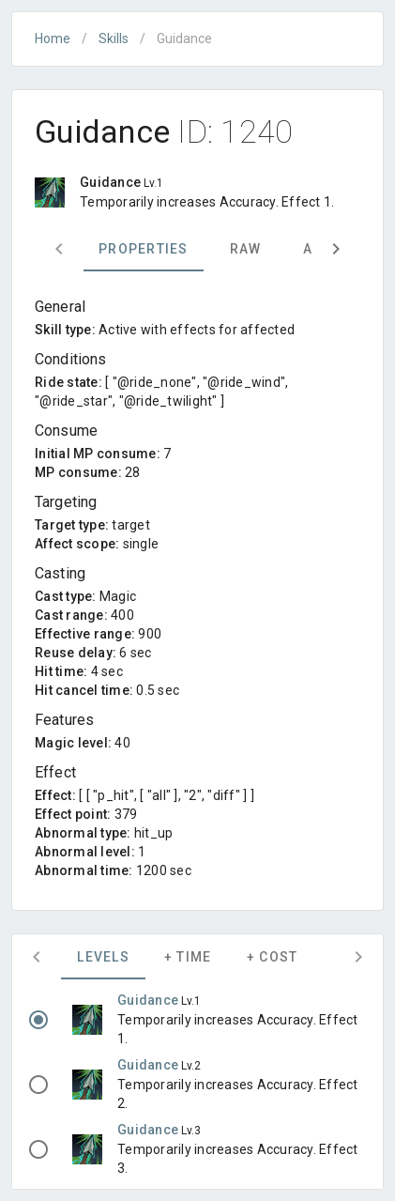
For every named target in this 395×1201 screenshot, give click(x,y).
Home (52, 38)
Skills (114, 38)
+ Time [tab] (188, 956)
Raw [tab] (246, 248)
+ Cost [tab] (272, 956)
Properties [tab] (144, 248)
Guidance (149, 1000)
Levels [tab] (103, 956)
